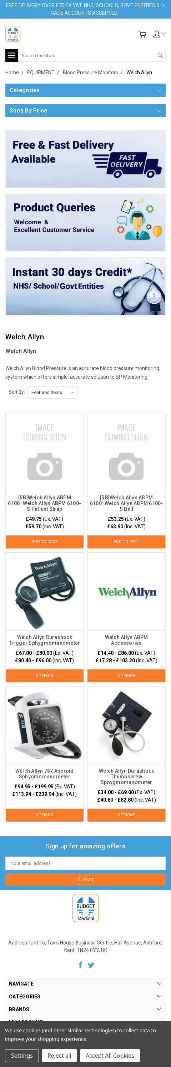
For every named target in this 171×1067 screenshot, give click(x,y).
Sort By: (17, 392)
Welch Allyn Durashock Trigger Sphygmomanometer (44, 640)
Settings (22, 1055)
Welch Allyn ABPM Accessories (126, 640)
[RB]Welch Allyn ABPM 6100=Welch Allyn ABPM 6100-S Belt (126, 503)
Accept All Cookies (110, 1055)
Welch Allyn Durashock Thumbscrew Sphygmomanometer (126, 776)
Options (44, 675)
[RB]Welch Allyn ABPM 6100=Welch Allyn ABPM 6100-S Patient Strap (44, 503)
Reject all (59, 1055)
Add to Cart (44, 541)
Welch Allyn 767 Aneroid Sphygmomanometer (44, 773)
